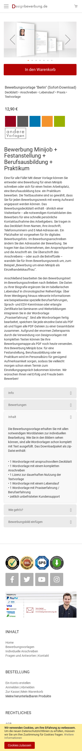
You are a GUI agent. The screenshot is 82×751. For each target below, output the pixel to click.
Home (9, 642)
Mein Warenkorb (32, 691)
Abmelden (28, 687)
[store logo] (31, 6)
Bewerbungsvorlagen (19, 647)
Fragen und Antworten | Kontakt (27, 655)
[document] (41, 737)
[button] (12, 39)
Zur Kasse (12, 691)
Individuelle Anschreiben (21, 651)
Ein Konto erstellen (18, 683)
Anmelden (12, 687)
